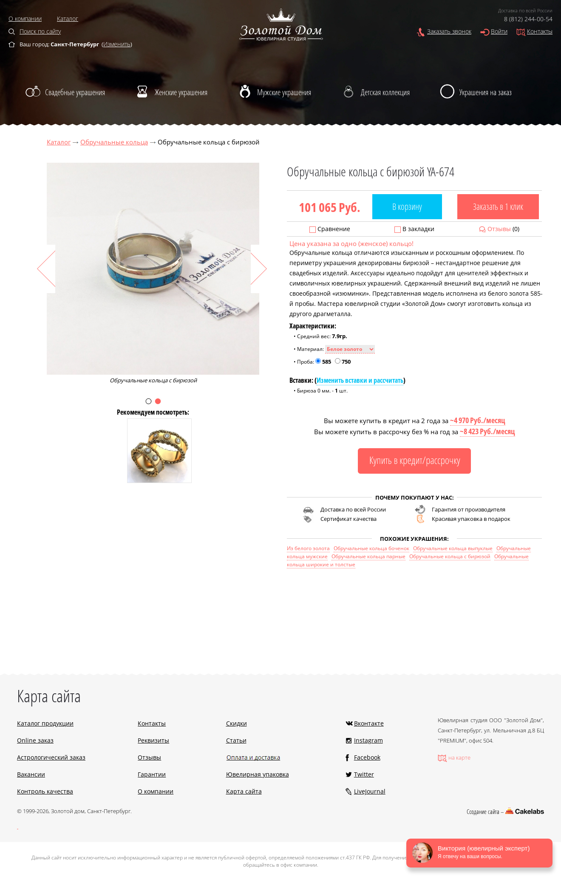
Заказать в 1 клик (498, 206)
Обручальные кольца (114, 142)
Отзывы (499, 229)
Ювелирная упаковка (257, 774)
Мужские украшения (284, 92)
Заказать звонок (449, 31)
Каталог (67, 18)
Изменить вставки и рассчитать (360, 380)
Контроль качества (45, 791)
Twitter (364, 774)
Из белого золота (308, 548)
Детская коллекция (385, 92)
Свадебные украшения (75, 92)
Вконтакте (369, 723)
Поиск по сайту (40, 31)
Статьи (236, 740)
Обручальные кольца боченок (371, 548)
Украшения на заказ (485, 92)
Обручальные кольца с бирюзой (449, 556)
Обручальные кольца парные (368, 556)
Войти (499, 31)
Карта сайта (244, 791)
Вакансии (31, 774)
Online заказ (35, 740)
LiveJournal (369, 791)
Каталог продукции (45, 723)
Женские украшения (181, 92)
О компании (25, 18)
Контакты (539, 31)
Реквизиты (153, 740)
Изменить (116, 44)
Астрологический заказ (51, 757)
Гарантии (152, 774)
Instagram (368, 740)
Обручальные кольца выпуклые (453, 548)
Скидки (236, 723)
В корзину (407, 206)
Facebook (367, 757)
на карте (459, 757)
